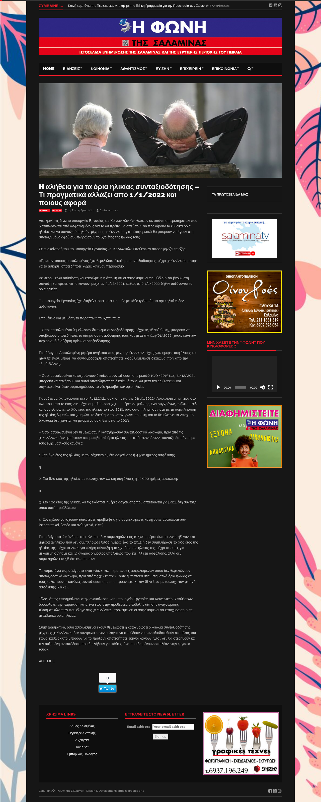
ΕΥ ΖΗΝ (162, 68)
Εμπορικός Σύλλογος (82, 754)
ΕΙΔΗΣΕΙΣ (71, 68)
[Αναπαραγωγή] (218, 387)
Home (48, 68)
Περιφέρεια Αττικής (82, 733)
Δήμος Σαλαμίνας (82, 726)
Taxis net (82, 747)
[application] (244, 374)
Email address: (160, 727)
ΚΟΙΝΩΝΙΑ (100, 68)
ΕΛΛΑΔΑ (57, 210)
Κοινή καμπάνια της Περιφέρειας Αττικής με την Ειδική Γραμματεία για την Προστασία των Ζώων (136, 6)
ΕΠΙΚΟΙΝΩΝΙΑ (224, 68)
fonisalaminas (109, 210)
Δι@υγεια (82, 740)
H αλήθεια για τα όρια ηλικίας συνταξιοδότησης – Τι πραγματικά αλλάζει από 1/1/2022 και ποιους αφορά (119, 195)
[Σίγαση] (262, 387)
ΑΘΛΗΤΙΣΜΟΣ (132, 68)
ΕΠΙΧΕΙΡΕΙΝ (190, 68)
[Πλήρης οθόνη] (270, 387)
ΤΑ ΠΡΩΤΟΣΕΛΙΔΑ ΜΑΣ (230, 194)
